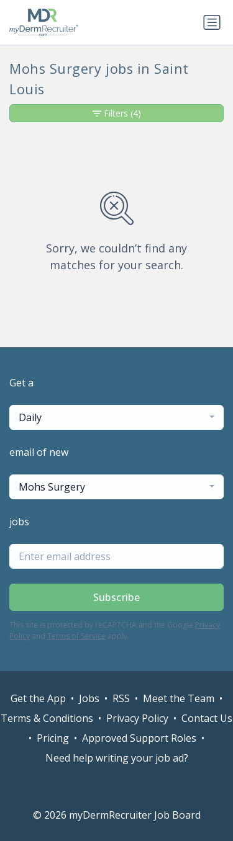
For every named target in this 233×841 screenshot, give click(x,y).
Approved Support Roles (139, 738)
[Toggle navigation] (212, 22)
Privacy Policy (137, 718)
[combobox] (116, 417)
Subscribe (116, 597)
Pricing (53, 738)
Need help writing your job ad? (116, 758)
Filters (117, 113)
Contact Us (206, 718)
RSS (121, 698)
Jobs (89, 698)
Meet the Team (178, 698)
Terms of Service (76, 636)
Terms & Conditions (47, 718)
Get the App (38, 698)
